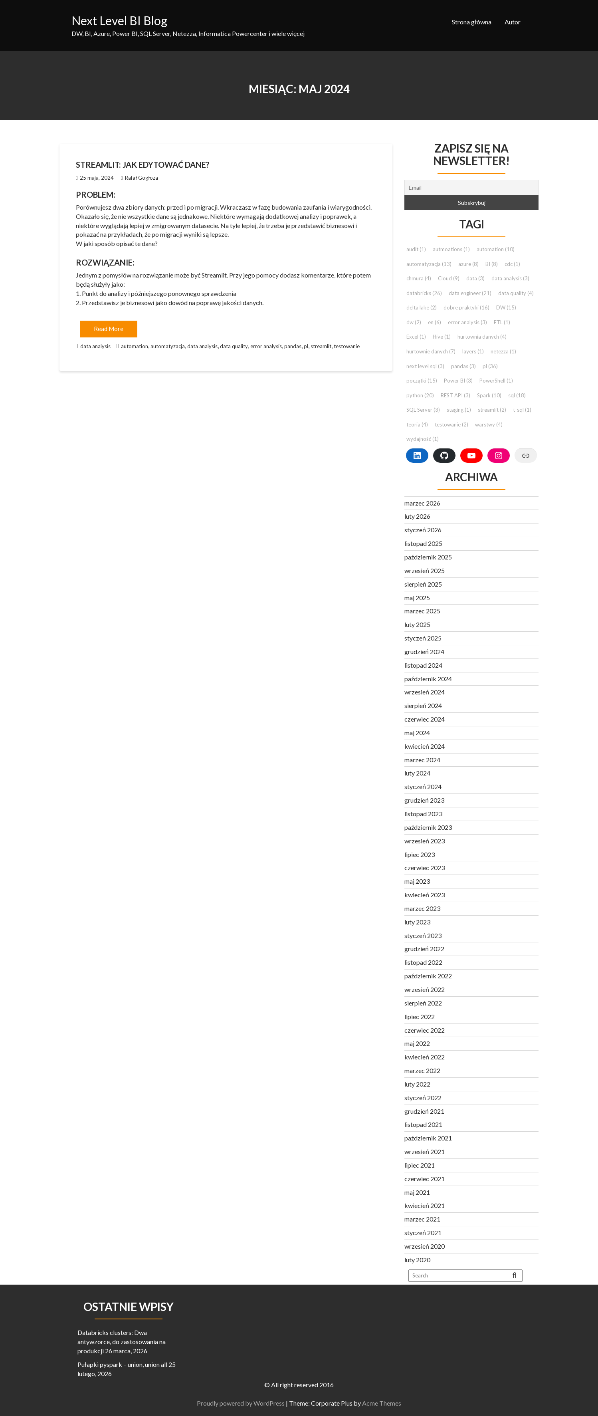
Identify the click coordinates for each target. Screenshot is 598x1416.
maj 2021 (417, 1192)
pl (306, 346)
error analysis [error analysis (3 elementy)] (467, 322)
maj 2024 (417, 732)
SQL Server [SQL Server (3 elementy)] (423, 410)
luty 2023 (417, 922)
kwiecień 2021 (424, 1205)
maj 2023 (417, 881)
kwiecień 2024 (424, 746)
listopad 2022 (423, 962)
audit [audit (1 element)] (416, 249)
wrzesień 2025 (424, 570)
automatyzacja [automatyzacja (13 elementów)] (428, 264)
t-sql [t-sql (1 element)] (522, 410)
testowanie (347, 346)
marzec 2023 (422, 908)
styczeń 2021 (423, 1232)
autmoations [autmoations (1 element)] (451, 249)
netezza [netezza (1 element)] (503, 351)
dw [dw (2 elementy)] (413, 322)
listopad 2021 (423, 1124)
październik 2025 (428, 557)
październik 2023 (428, 827)
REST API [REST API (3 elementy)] (455, 395)
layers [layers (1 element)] (473, 351)
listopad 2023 (423, 813)
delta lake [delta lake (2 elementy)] (421, 307)
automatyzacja (167, 346)
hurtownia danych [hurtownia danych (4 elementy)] (482, 336)
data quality (234, 346)
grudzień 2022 (424, 948)
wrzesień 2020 (424, 1246)
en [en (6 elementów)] (434, 322)
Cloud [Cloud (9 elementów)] (448, 278)
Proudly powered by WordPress (244, 1403)
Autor (513, 22)
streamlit (321, 346)
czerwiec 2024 (424, 719)
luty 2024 (417, 773)
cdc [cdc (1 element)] (512, 264)
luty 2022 (417, 1084)
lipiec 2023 (419, 854)
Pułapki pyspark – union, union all (122, 1364)
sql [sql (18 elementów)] (517, 395)
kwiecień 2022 (424, 1057)
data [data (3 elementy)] (475, 278)
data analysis (95, 346)
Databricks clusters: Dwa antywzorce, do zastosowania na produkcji (121, 1342)
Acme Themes (385, 1403)
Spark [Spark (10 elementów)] (489, 395)
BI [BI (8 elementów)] (491, 264)
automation (134, 346)
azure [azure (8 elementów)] (468, 264)
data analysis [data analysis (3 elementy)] (510, 278)
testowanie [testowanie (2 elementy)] (451, 424)
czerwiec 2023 (424, 867)
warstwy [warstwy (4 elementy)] (489, 424)
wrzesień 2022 (424, 989)
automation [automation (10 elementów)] (496, 249)
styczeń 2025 (423, 638)
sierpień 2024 (423, 705)
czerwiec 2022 (424, 1030)
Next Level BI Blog (119, 20)
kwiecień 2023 (424, 894)
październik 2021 (428, 1138)
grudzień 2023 (424, 800)
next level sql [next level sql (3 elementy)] (425, 366)
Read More (108, 328)
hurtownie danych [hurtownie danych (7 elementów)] (430, 351)
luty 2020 (417, 1259)
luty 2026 (417, 516)
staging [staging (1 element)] (459, 410)
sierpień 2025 (423, 584)
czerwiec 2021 (424, 1178)
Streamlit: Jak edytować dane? (143, 164)
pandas (292, 346)
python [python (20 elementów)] (420, 395)
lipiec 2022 (419, 1016)
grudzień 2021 (424, 1111)
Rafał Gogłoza (139, 178)
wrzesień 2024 (424, 692)
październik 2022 (428, 976)
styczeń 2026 (423, 529)
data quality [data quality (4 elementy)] (516, 293)
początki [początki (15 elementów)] (421, 380)
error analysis (266, 346)
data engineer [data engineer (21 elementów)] (470, 293)
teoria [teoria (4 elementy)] (417, 424)
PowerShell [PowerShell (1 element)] (496, 380)
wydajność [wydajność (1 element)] (422, 439)
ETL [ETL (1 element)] (502, 322)
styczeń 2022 (423, 1097)
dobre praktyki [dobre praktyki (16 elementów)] (466, 307)
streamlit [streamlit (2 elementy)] (492, 410)
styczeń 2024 (423, 786)
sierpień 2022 (423, 1003)
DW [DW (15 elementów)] (506, 307)
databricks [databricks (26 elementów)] (424, 293)
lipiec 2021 (419, 1165)
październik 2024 (428, 678)
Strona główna (471, 22)
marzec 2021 (422, 1219)
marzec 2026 (422, 503)
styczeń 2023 (423, 935)
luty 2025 (417, 624)
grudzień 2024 (424, 651)
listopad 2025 (423, 543)
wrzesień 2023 (424, 841)
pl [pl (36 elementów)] (490, 366)
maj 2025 (417, 597)
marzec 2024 (422, 760)
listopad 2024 (423, 665)
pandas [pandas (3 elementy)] (463, 366)
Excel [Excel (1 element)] (416, 336)
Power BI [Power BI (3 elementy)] (458, 380)
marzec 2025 (422, 611)
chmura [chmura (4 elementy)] (418, 278)
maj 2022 (417, 1043)
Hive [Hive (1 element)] (442, 336)
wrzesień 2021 (424, 1151)
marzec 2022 (422, 1070)
